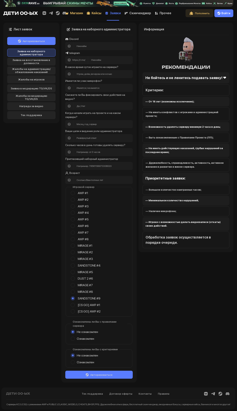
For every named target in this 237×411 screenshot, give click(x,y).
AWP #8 (83, 239)
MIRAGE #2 (85, 252)
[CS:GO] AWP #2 (89, 311)
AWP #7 (83, 232)
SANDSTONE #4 (89, 265)
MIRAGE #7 (85, 285)
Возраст (72, 173)
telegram (72, 53)
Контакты (145, 393)
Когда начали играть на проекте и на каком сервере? (93, 115)
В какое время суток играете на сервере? (91, 67)
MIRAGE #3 (85, 259)
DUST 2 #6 (85, 278)
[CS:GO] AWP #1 (89, 305)
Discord (72, 39)
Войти (223, 13)
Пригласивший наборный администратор (91, 158)
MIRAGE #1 (85, 245)
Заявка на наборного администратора (31, 53)
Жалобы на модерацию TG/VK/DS (31, 97)
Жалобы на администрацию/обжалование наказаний (31, 70)
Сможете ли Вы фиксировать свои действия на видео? (95, 96)
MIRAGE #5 (85, 272)
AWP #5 (83, 219)
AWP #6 (83, 226)
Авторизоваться (31, 41)
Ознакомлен (85, 339)
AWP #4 (83, 213)
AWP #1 (83, 193)
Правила (163, 393)
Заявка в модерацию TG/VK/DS (31, 88)
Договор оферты (120, 393)
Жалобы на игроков (31, 79)
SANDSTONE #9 (89, 298)
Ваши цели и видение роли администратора (93, 131)
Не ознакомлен (87, 332)
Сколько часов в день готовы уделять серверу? (95, 145)
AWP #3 (83, 206)
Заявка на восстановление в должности (31, 61)
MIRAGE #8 (85, 292)
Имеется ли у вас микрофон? (83, 80)
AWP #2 (83, 200)
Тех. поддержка (31, 115)
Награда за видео (31, 106)
